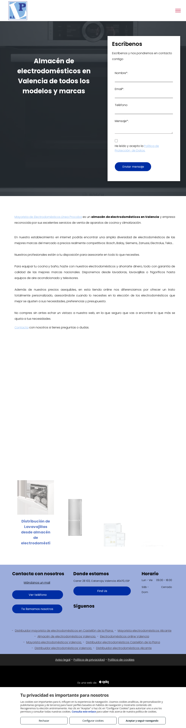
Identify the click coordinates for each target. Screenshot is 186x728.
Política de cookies (121, 660)
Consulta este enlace (84, 711)
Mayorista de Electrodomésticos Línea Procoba (48, 217)
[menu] (178, 10)
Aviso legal (62, 660)
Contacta (22, 327)
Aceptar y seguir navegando (142, 720)
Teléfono (121, 105)
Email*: (119, 89)
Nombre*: (121, 73)
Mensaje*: (122, 121)
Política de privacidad (89, 660)
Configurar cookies (93, 720)
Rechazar (44, 720)
